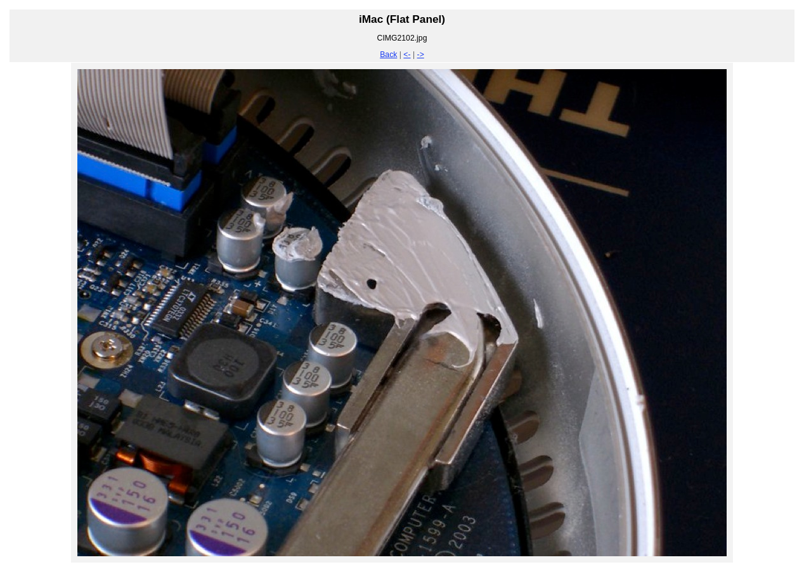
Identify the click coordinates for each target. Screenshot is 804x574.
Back (388, 54)
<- (406, 54)
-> (420, 54)
